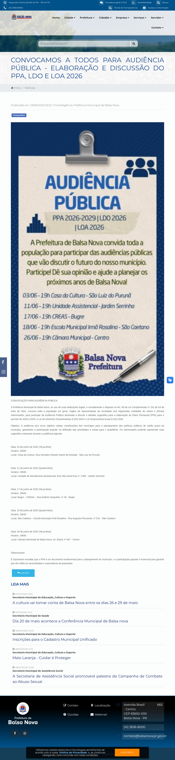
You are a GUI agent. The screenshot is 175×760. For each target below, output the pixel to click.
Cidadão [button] (105, 17)
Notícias (30, 87)
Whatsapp (50, 116)
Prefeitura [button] (87, 17)
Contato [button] (157, 27)
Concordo (127, 752)
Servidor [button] (157, 17)
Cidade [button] (69, 17)
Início (16, 87)
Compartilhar (19, 115)
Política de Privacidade (73, 752)
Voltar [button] (23, 573)
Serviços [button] (140, 17)
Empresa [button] (122, 17)
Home (56, 17)
